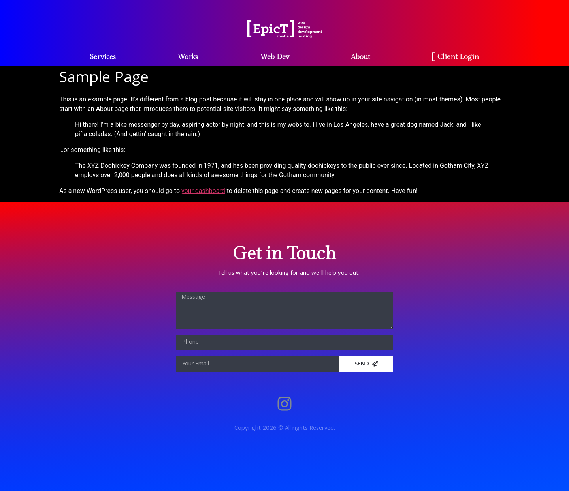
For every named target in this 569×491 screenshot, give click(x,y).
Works (187, 57)
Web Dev (274, 57)
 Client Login (455, 57)
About (360, 57)
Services (103, 57)
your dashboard (203, 191)
